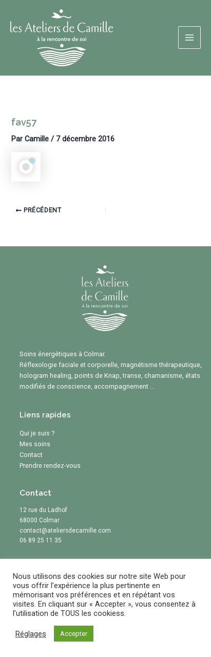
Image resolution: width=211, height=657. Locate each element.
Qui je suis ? (37, 433)
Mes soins (35, 444)
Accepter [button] (73, 633)
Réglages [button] (30, 633)
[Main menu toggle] (189, 37)
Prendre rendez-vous (50, 465)
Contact (31, 455)
